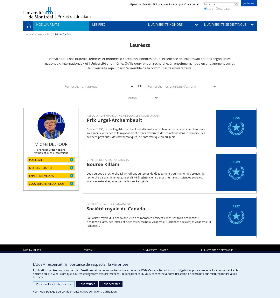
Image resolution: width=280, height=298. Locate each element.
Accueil (30, 34)
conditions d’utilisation (103, 291)
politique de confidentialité (62, 291)
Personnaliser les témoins (53, 284)
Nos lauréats (45, 34)
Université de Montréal (38, 12)
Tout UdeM (223, 8)
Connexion (191, 4)
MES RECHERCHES (40, 168)
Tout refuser (87, 284)
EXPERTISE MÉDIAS (41, 176)
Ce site (208, 8)
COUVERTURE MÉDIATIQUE (46, 183)
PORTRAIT (35, 160)
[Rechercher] (236, 4)
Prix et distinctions (75, 16)
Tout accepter (111, 284)
